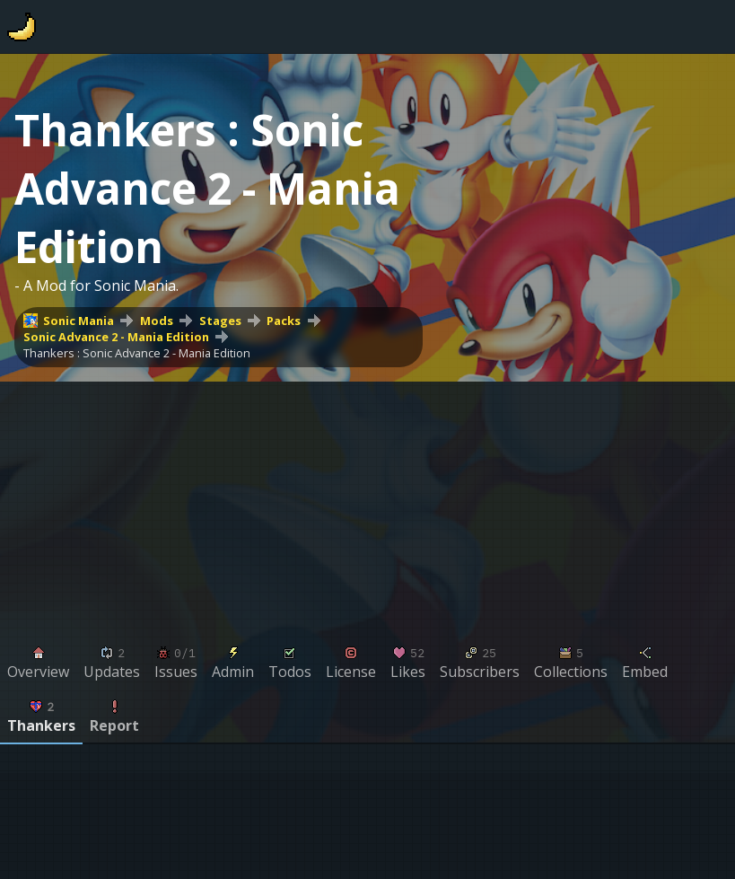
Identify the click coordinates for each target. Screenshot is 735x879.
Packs (284, 320)
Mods (156, 320)
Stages (220, 320)
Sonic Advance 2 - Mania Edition (116, 337)
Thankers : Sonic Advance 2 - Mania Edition (136, 353)
